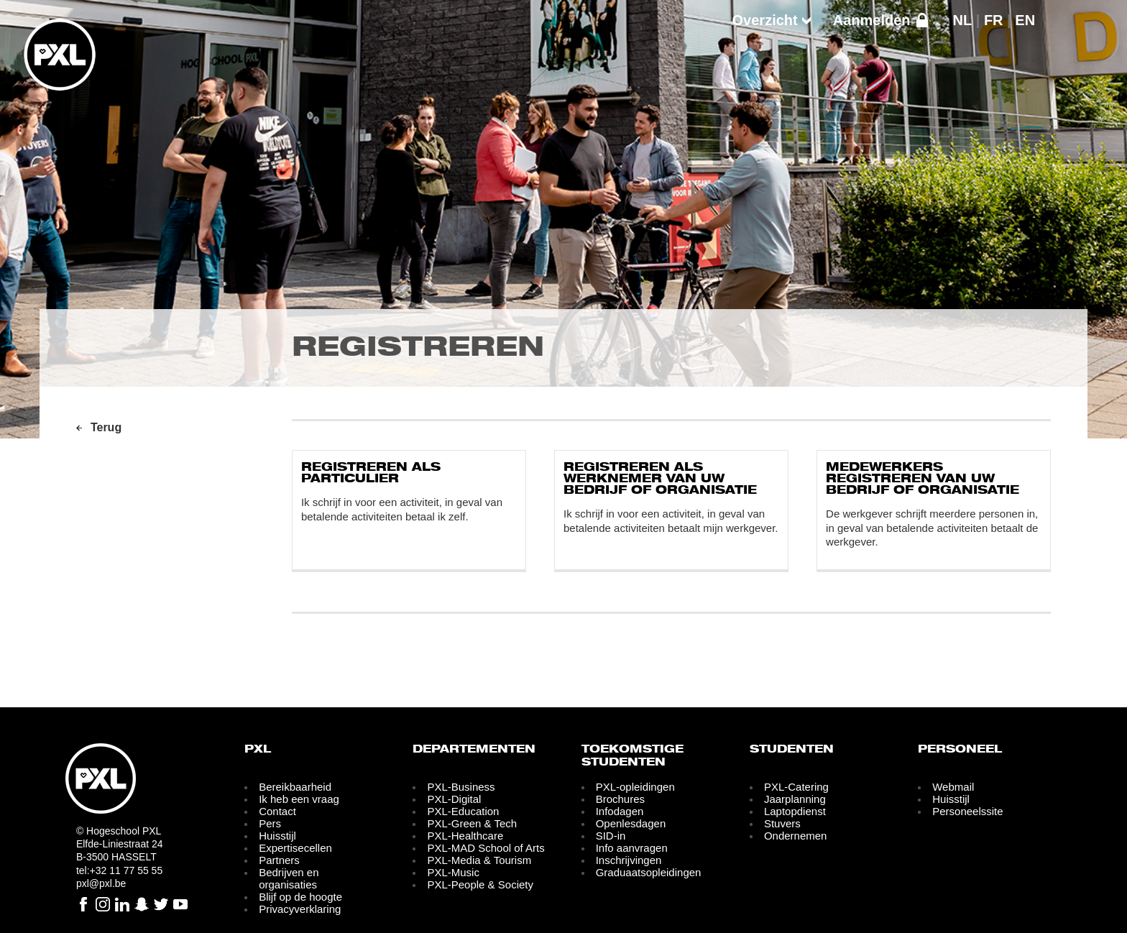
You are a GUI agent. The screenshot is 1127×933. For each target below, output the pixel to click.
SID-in (611, 835)
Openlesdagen (631, 823)
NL (962, 20)
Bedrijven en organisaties (288, 878)
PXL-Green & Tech (472, 823)
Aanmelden (872, 20)
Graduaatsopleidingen (649, 872)
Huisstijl (277, 835)
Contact (277, 811)
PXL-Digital (454, 799)
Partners (279, 860)
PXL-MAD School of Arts (485, 848)
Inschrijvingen (629, 860)
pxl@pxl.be (101, 883)
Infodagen (620, 811)
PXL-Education (463, 811)
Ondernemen (795, 835)
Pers (270, 823)
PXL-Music (453, 872)
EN (1025, 20)
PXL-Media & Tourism (479, 860)
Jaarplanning (795, 799)
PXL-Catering (796, 787)
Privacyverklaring (300, 909)
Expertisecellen (295, 848)
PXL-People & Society (480, 884)
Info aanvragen (632, 848)
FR (993, 20)
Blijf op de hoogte (300, 897)
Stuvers (782, 823)
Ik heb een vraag (299, 799)
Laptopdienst (795, 811)
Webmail (953, 787)
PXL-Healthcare (465, 835)
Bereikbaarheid (295, 787)
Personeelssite (967, 811)
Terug (106, 427)
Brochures (620, 799)
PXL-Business (460, 787)
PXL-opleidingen (635, 787)
